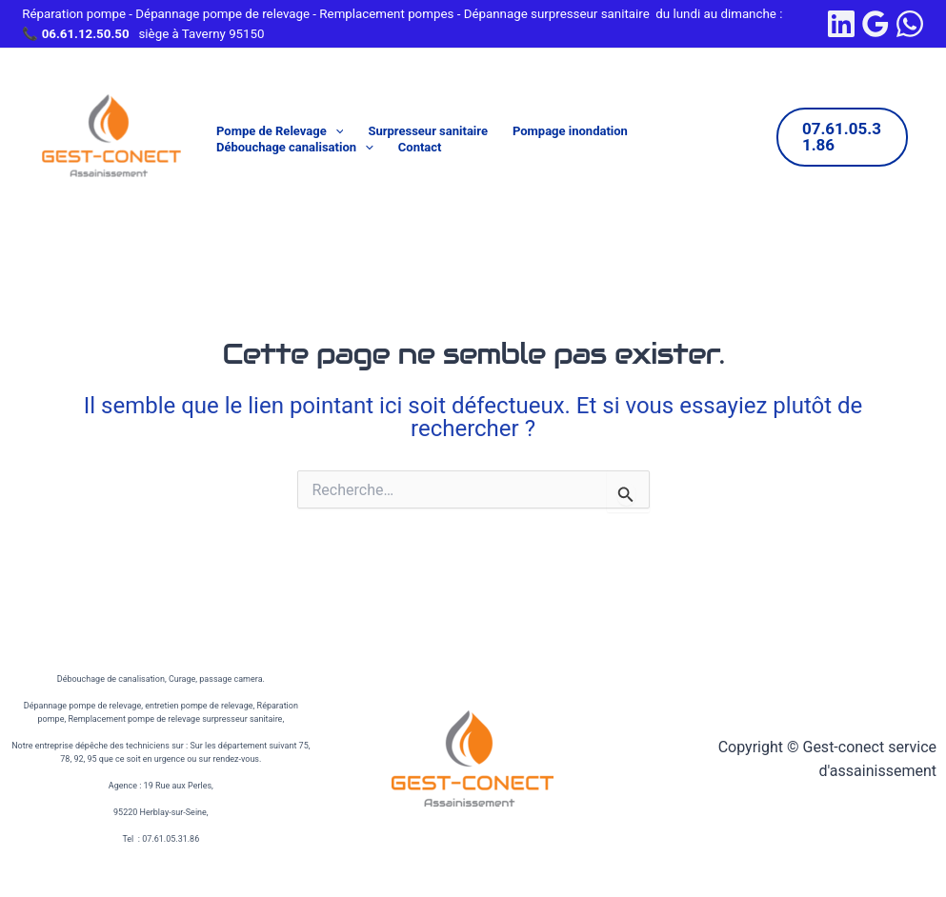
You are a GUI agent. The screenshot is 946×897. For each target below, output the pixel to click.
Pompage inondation (570, 131)
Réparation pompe (74, 14)
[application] (335, 132)
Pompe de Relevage (279, 132)
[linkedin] (841, 24)
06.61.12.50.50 (86, 34)
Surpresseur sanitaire (428, 131)
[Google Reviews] (875, 24)
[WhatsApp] (910, 24)
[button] (842, 137)
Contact (420, 147)
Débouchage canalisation (294, 148)
